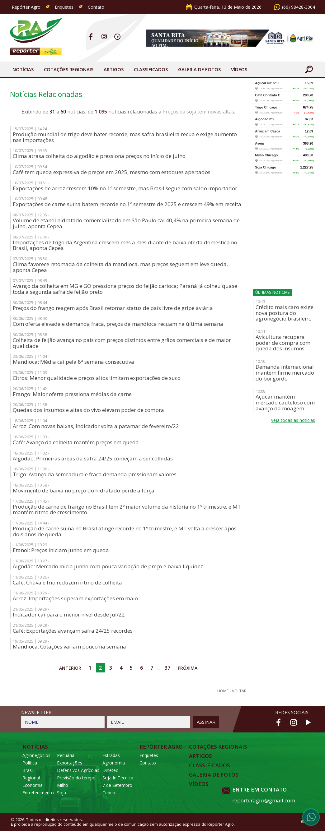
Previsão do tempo (76, 778)
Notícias (23, 69)
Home (223, 691)
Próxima (187, 668)
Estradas (111, 755)
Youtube (117, 36)
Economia (32, 785)
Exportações (69, 763)
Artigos (114, 69)
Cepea (108, 793)
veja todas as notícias (293, 420)
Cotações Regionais (68, 69)
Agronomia (113, 763)
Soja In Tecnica (117, 778)
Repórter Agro (26, 7)
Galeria (199, 69)
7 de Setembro (117, 785)
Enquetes (64, 7)
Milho (62, 785)
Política (29, 763)
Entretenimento (38, 793)
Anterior (70, 668)
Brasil (28, 770)
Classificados (151, 69)
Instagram (104, 36)
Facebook (90, 36)
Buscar (309, 69)
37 (167, 667)
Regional (31, 778)
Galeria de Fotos (213, 775)
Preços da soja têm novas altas (198, 111)
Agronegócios (36, 755)
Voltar (239, 691)
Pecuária (65, 755)
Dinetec (110, 770)
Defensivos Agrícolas (78, 770)
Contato (96, 7)
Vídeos (239, 69)
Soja (61, 793)
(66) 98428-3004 (298, 7)
